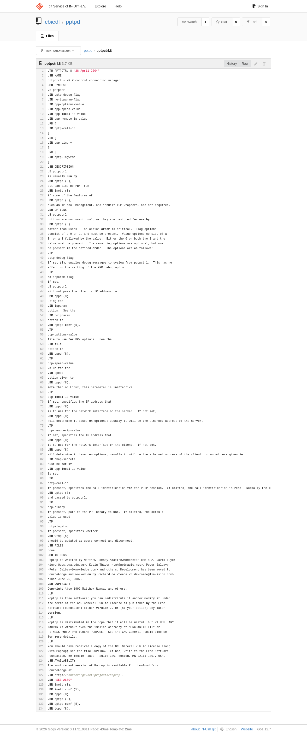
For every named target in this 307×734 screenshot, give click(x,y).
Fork (252, 22)
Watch (189, 22)
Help (118, 6)
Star (221, 22)
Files (47, 36)
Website (247, 729)
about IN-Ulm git (203, 729)
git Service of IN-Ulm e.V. (67, 6)
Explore (100, 6)
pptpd (73, 21)
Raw (245, 63)
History (231, 63)
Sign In (260, 6)
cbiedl (52, 21)
